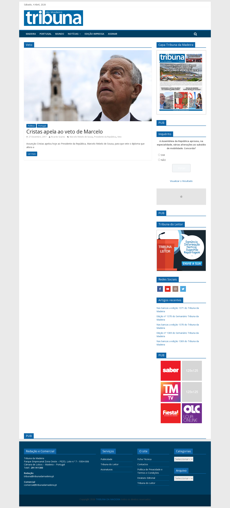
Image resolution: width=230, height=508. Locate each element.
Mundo (59, 33)
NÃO (163, 159)
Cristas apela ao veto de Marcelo (64, 131)
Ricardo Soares (58, 136)
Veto (119, 136)
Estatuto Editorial (146, 477)
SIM (163, 155)
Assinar (112, 33)
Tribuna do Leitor (110, 464)
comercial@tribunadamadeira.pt (40, 484)
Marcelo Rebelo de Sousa (81, 136)
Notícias (73, 33)
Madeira (31, 33)
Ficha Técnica (144, 459)
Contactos (142, 464)
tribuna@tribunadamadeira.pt (39, 476)
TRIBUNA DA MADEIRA (108, 499)
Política (31, 125)
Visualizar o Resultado (181, 181)
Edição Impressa (94, 33)
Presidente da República (105, 136)
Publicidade (106, 459)
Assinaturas (107, 469)
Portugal (45, 33)
